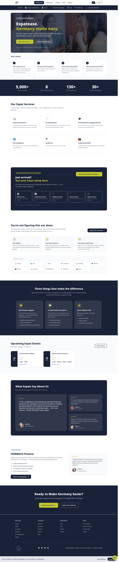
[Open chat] (114, 557)
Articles (57, 2)
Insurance (65, 263)
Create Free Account (48, 505)
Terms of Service (87, 526)
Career (18, 269)
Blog (61, 524)
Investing (34, 269)
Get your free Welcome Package (89, 174)
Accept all (111, 559)
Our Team (40, 526)
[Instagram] (42, 548)
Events (70, 2)
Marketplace (39, 2)
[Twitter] (48, 548)
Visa (69, 8)
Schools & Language (57, 8)
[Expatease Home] (17, 2)
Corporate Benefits (92, 8)
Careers (40, 532)
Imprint (85, 532)
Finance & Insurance (32, 8)
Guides (62, 532)
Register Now (23, 364)
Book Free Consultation (21, 477)
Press (39, 534)
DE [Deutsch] (90, 2)
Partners (40, 529)
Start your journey (24, 41)
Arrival (18, 263)
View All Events (101, 346)
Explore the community (44, 41)
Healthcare (79, 8)
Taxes (44, 8)
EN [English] (93, 2)
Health (17, 537)
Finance (17, 524)
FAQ (64, 2)
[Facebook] (45, 548)
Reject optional (101, 559)
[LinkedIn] (39, 548)
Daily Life (64, 269)
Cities (79, 269)
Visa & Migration (19, 534)
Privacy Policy (86, 524)
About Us (40, 524)
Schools (94, 263)
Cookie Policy (86, 529)
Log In (99, 2)
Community (49, 2)
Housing (79, 263)
